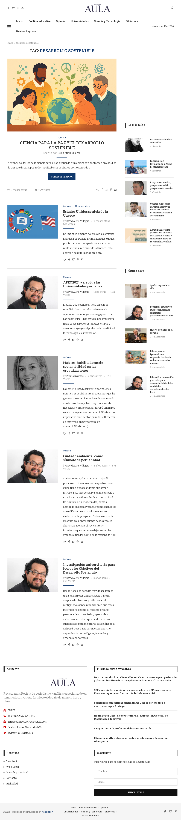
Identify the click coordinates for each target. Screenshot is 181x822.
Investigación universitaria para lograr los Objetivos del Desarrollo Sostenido (89, 570)
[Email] (18, 8)
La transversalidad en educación (161, 141)
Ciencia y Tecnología (107, 21)
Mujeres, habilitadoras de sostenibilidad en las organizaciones (83, 367)
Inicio (19, 21)
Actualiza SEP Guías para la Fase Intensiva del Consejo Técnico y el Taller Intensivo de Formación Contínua (161, 236)
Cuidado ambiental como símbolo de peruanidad (83, 459)
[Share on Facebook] (102, 190)
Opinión (61, 21)
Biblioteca (131, 21)
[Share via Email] (115, 190)
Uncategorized (84, 206)
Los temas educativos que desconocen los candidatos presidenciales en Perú (161, 311)
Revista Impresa (26, 31)
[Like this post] (98, 190)
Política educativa (39, 21)
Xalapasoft (47, 813)
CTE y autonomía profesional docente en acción (123, 730)
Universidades (80, 21)
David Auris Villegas (69, 153)
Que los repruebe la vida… (160, 287)
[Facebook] (8, 8)
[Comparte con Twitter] (107, 190)
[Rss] (22, 8)
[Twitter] (13, 8)
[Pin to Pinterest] (111, 190)
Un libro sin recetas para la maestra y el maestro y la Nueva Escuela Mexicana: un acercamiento (161, 210)
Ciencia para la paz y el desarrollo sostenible (62, 146)
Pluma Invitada (75, 377)
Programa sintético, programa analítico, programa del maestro (161, 185)
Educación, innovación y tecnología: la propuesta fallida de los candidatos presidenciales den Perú (162, 384)
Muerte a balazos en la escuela (161, 331)
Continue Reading (62, 177)
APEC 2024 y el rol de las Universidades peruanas (82, 285)
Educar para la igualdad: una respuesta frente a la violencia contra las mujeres (160, 357)
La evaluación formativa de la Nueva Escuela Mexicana (161, 164)
